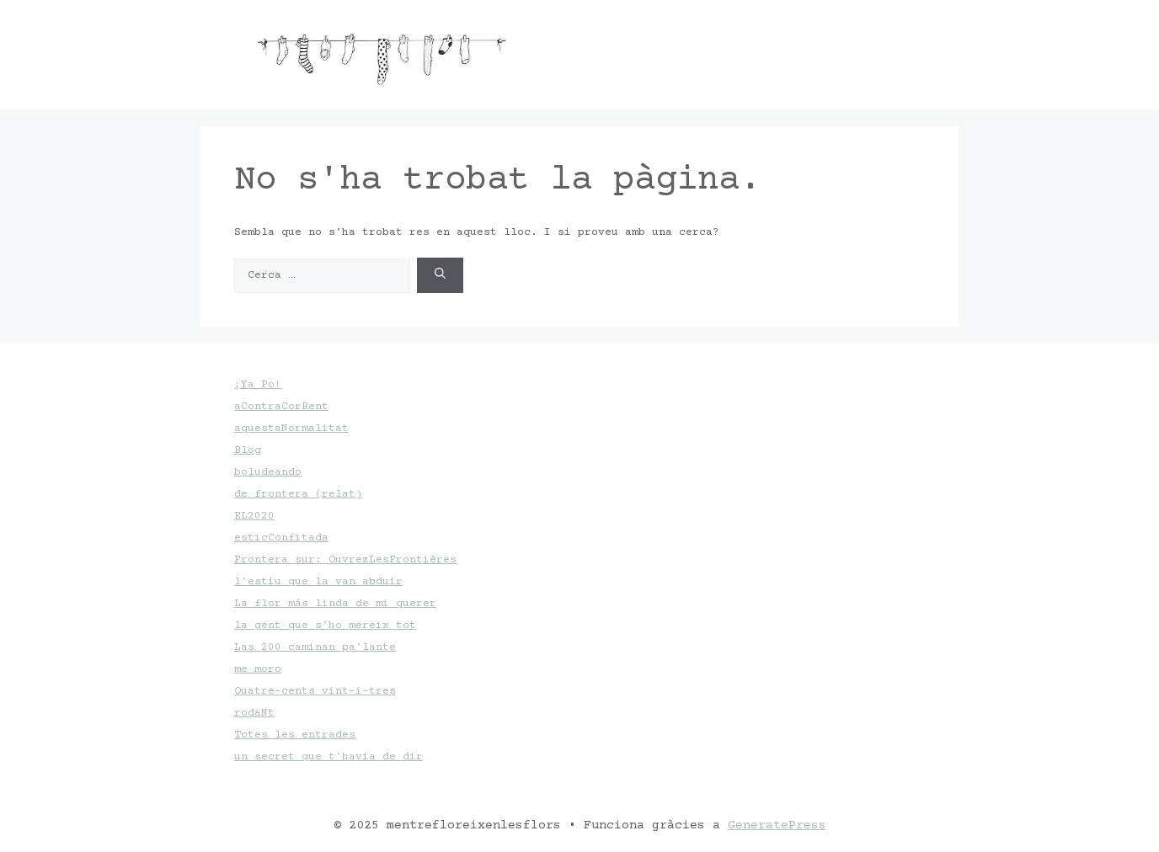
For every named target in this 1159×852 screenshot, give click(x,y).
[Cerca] (440, 276)
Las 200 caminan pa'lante (315, 647)
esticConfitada (281, 538)
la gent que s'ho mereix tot (325, 625)
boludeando (268, 472)
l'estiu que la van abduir (318, 582)
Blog (247, 450)
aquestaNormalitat (291, 428)
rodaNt (254, 713)
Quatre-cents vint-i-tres (315, 691)
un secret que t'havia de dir (328, 757)
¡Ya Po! (257, 385)
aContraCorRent (281, 407)
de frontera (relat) (298, 494)
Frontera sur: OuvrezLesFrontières (345, 560)
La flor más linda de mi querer (335, 604)
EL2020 (254, 516)
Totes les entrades (294, 735)
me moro (257, 669)
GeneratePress (777, 825)
